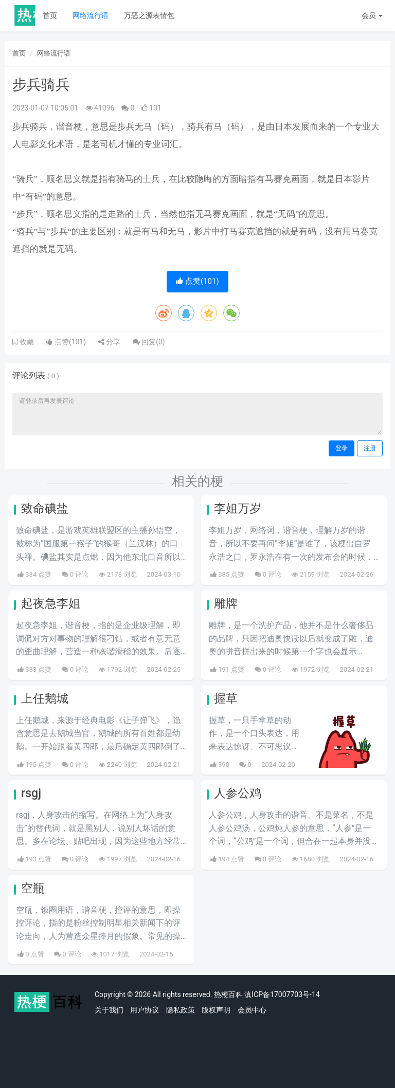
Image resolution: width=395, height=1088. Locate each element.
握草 (226, 699)
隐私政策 (180, 1010)
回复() (149, 342)
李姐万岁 (237, 508)
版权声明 (216, 1010)
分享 (109, 342)
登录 (341, 448)
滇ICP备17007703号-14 (281, 994)
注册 (370, 448)
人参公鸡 (237, 793)
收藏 (25, 341)
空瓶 (33, 888)
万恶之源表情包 (149, 15)
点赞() (197, 281)
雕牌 (226, 604)
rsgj (31, 793)
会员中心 (252, 1010)
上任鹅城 (44, 699)
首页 (50, 15)
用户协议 (144, 1010)
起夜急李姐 (50, 604)
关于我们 (109, 1010)
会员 (372, 15)
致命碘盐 (44, 508)
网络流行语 (91, 15)
